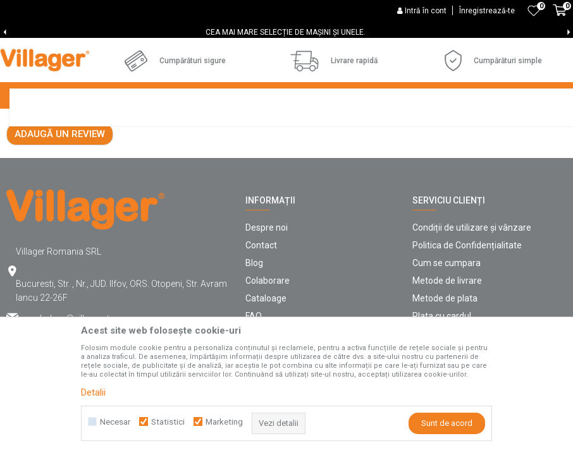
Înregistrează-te (487, 10)
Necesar (115, 422)
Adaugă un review (60, 242)
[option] (286, 32)
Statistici (168, 422)
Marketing (224, 422)
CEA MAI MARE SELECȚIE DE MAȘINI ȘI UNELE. (286, 32)
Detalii (93, 392)
